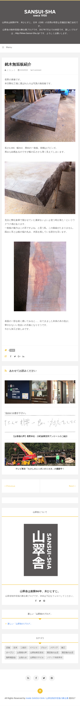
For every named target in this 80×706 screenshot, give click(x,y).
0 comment (35, 70)
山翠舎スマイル (37, 657)
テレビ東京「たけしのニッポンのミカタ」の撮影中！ (40, 468)
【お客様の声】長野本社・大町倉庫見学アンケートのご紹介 (40, 436)
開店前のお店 (52, 652)
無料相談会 (11, 657)
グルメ (44, 647)
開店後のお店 (67, 652)
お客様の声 (22, 652)
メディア (54, 647)
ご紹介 (23, 647)
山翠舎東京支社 (37, 652)
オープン (10, 652)
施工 (63, 647)
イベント (34, 647)
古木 (12, 350)
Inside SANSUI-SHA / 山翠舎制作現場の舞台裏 (47, 698)
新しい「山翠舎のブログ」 (20, 624)
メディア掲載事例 (54, 657)
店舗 (8, 647)
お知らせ (23, 657)
